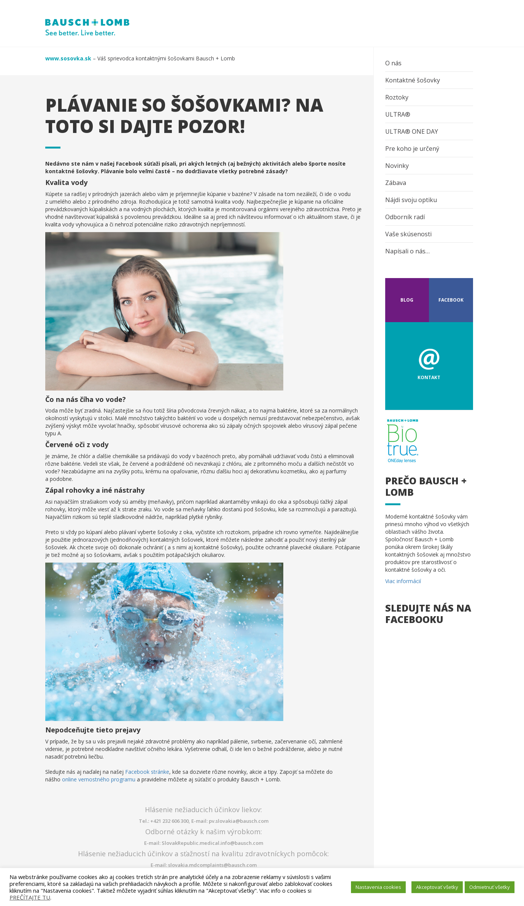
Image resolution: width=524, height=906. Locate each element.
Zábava (395, 183)
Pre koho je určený (412, 148)
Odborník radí (405, 217)
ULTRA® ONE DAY (411, 131)
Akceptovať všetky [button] (437, 887)
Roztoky (396, 97)
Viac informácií (403, 581)
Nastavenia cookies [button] (378, 887)
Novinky (397, 165)
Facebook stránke (147, 771)
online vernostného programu (98, 779)
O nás (393, 63)
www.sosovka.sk (68, 58)
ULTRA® (397, 114)
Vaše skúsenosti (408, 234)
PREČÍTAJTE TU (30, 897)
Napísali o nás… (407, 251)
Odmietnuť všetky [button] (489, 887)
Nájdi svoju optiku (411, 200)
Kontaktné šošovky (412, 80)
